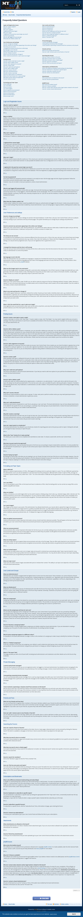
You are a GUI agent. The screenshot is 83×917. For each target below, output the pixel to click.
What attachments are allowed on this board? (53, 78)
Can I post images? (7, 88)
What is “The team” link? (48, 37)
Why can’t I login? (7, 32)
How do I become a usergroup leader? (51, 32)
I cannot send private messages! (50, 42)
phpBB (22, 262)
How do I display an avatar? (10, 53)
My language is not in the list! (10, 50)
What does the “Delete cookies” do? (11, 38)
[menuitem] (12, 12)
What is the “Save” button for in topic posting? (14, 76)
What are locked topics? (9, 94)
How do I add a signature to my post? (12, 64)
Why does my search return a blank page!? (52, 60)
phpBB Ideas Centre (74, 856)
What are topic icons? (8, 96)
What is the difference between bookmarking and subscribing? (57, 68)
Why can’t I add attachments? (10, 71)
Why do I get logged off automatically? (12, 37)
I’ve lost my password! (8, 35)
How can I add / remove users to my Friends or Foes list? (55, 52)
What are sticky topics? (8, 93)
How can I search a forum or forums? (51, 57)
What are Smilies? (7, 87)
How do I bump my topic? (9, 79)
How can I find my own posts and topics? (52, 63)
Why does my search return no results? (51, 58)
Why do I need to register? (9, 26)
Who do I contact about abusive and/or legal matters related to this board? (60, 87)
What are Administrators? (48, 26)
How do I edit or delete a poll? (10, 68)
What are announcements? (9, 91)
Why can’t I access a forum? (10, 70)
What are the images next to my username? (13, 51)
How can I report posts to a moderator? (12, 74)
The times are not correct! (9, 47)
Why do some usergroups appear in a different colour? (55, 34)
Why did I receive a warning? (10, 73)
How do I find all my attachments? (50, 79)
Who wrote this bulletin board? (49, 84)
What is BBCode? (7, 84)
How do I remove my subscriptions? (50, 72)
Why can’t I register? (8, 29)
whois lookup (41, 868)
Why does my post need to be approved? (13, 77)
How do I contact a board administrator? (52, 89)
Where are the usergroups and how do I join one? (54, 31)
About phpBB (39, 848)
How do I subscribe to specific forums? (51, 71)
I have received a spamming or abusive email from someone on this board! (60, 45)
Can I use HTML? (7, 85)
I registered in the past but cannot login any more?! (15, 34)
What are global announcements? (11, 90)
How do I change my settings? (10, 44)
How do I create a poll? (8, 65)
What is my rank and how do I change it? (13, 54)
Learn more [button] (53, 914)
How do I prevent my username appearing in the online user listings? (19, 45)
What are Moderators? (47, 28)
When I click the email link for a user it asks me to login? (16, 56)
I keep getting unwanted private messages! (52, 44)
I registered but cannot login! (10, 31)
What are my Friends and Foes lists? (50, 50)
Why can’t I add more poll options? (11, 67)
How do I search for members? (49, 61)
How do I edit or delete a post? (10, 62)
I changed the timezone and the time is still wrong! (15, 48)
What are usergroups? (47, 29)
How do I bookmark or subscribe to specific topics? (54, 69)
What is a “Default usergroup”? (49, 35)
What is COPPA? (7, 28)
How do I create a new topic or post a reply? (13, 61)
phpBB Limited (47, 847)
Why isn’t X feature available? (49, 86)
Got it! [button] (74, 914)
